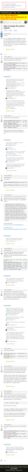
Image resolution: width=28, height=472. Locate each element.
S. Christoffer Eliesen (11, 155)
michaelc (8, 314)
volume (10, 30)
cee (8, 168)
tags (15, 12)
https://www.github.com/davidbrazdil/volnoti (14, 224)
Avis (8, 319)
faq (5, 467)
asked (7, 33)
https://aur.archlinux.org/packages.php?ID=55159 (15, 229)
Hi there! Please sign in (6, 13)
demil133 (9, 452)
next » (5, 54)
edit (15, 88)
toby (8, 145)
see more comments (12, 170)
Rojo (8, 161)
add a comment (11, 49)
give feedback (14, 468)
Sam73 (8, 98)
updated (7, 177)
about (1, 467)
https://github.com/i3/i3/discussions (11, 5)
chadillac (8, 324)
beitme (8, 88)
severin (8, 108)
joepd (8, 241)
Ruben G (8, 341)
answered (7, 56)
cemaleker (9, 282)
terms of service (23, 467)
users (18, 12)
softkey (15, 30)
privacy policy (14, 467)
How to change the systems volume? (14, 27)
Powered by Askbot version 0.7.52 (14, 470)
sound (6, 30)
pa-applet (20, 291)
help (8, 467)
